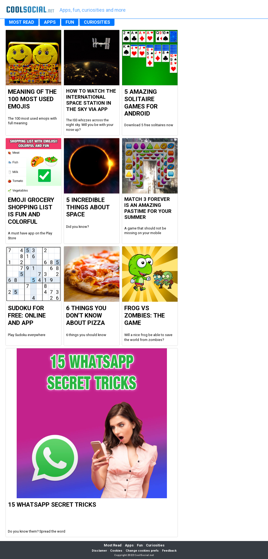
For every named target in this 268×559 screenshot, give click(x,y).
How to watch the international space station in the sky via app (91, 100)
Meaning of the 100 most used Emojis (32, 99)
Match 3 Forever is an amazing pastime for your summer (148, 208)
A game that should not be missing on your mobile (145, 230)
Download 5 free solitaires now (148, 125)
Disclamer (99, 550)
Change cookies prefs (142, 550)
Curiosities (155, 545)
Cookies (116, 550)
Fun (140, 545)
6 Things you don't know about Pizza (86, 315)
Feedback (169, 550)
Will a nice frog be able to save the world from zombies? (148, 337)
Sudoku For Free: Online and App (27, 315)
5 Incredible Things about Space (88, 207)
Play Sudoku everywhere (26, 335)
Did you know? (77, 227)
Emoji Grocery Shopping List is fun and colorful (31, 210)
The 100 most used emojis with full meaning (32, 120)
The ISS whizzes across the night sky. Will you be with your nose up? (89, 125)
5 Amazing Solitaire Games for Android (141, 102)
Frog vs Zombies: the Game (144, 315)
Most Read (113, 545)
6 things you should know (86, 335)
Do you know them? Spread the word (36, 531)
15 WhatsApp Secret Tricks (52, 504)
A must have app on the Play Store (30, 235)
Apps (129, 545)
